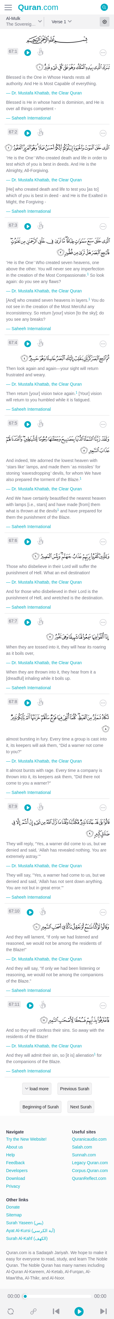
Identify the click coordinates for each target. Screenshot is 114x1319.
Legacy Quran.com (90, 1162)
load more (39, 1088)
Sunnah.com (84, 1154)
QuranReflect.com (89, 1178)
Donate (13, 1207)
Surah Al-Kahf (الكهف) (27, 1238)
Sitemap (14, 1214)
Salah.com (82, 1147)
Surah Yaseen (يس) (24, 1222)
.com (38, 7)
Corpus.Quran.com (90, 1170)
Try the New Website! (26, 1139)
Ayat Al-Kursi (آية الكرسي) (30, 1230)
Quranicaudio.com (89, 1139)
